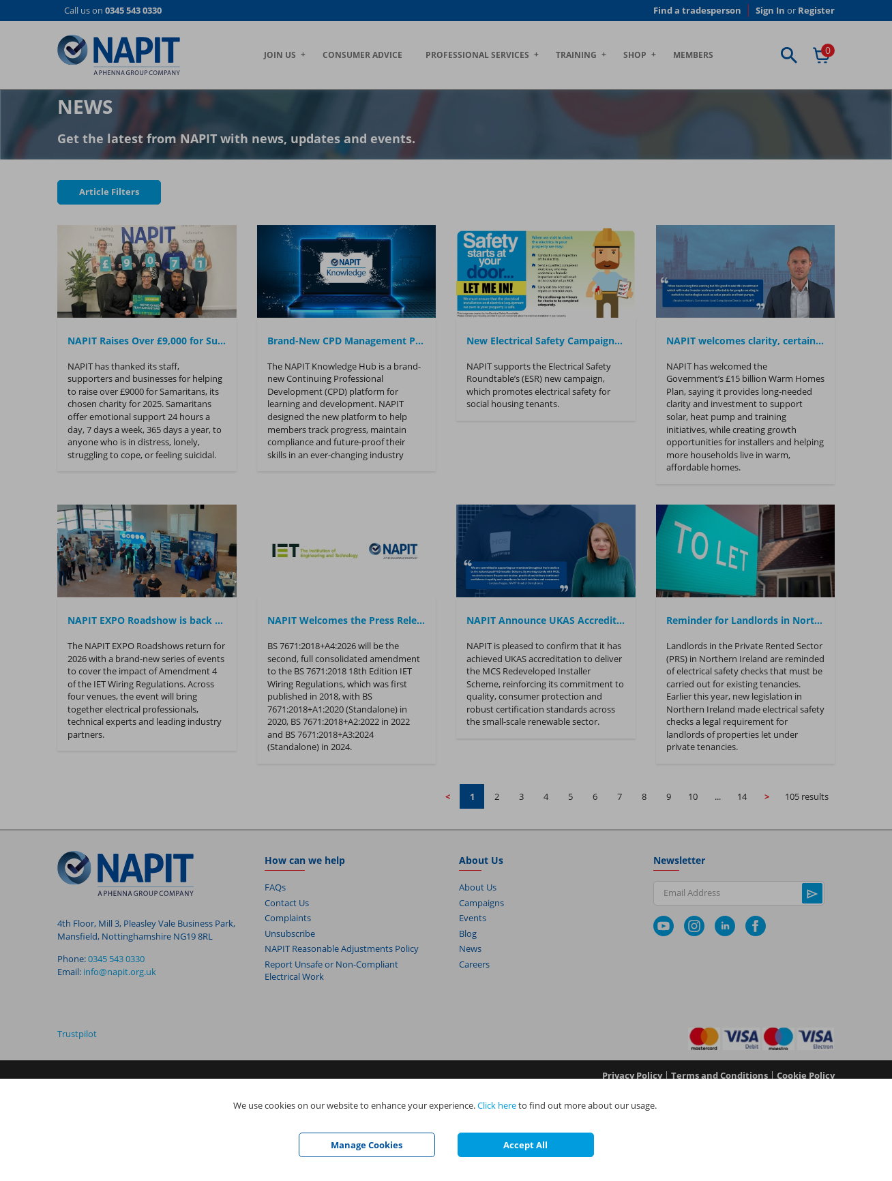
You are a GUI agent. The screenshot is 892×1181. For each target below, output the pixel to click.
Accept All (525, 1145)
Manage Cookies (366, 1145)
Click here (496, 1105)
